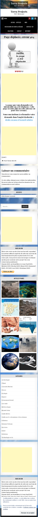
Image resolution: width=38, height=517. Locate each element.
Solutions (10, 31)
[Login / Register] (32, 18)
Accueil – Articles (16, 22)
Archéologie (6, 380)
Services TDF (29, 27)
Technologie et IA (7, 437)
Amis (26, 22)
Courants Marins (7, 386)
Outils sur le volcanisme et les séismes (14, 417)
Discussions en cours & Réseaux (14, 27)
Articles (29, 120)
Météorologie (6, 407)
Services (4, 427)
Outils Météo (6, 414)
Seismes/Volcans (7, 424)
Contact (19, 31)
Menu (5, 18)
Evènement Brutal (7, 400)
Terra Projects (19, 3)
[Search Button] (35, 18)
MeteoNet (28, 31)
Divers (4, 390)
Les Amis (4, 403)
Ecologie (4, 393)
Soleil (3, 431)
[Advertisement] (19, 88)
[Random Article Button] (29, 18)
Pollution (4, 420)
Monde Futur (6, 410)
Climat (4, 383)
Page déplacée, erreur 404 (19, 37)
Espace (4, 397)
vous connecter (14, 174)
